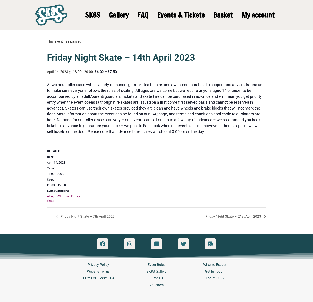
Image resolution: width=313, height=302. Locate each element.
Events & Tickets (181, 15)
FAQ (142, 15)
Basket (223, 15)
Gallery (119, 15)
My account (258, 15)
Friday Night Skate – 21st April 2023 (233, 216)
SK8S (92, 15)
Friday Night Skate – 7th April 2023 (87, 216)
